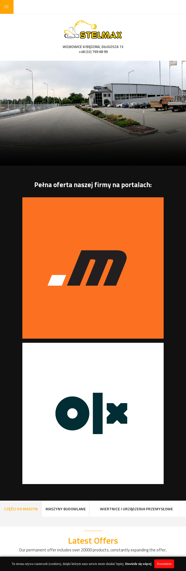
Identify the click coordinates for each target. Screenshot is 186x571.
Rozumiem (164, 564)
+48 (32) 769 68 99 (93, 51)
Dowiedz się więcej (138, 564)
